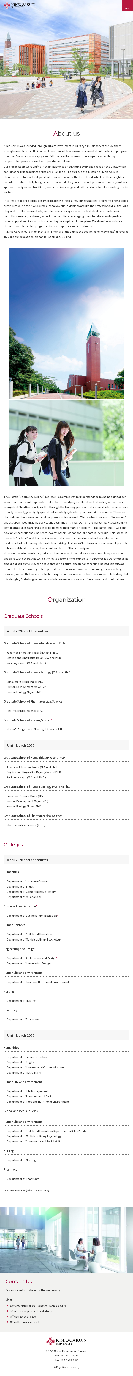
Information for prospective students (31, 1311)
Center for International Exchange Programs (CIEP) (38, 1306)
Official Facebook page (23, 1316)
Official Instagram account (24, 1322)
